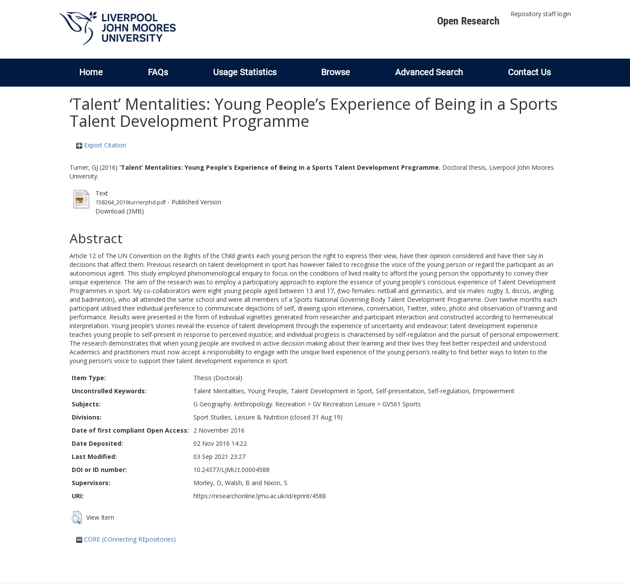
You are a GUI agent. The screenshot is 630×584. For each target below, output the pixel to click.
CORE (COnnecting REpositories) (126, 539)
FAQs (158, 72)
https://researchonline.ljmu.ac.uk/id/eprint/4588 (259, 496)
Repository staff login (541, 14)
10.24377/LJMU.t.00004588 (231, 469)
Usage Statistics (244, 72)
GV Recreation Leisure (344, 404)
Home (91, 72)
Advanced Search (429, 72)
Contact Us (529, 72)
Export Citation (101, 145)
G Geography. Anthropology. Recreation (249, 404)
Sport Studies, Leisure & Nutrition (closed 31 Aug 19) (268, 417)
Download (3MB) (119, 211)
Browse (335, 72)
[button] (77, 517)
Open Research (468, 21)
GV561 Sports (401, 404)
